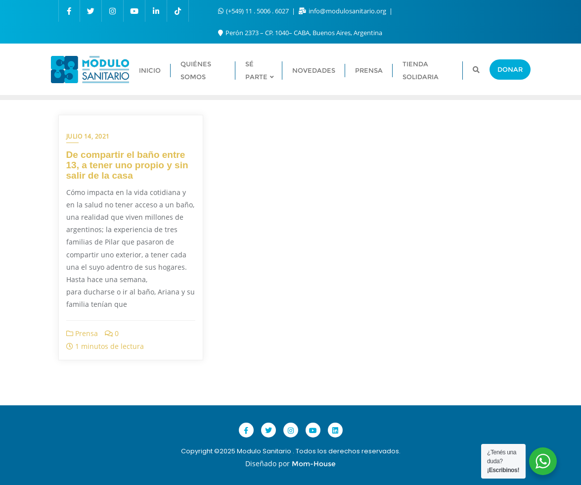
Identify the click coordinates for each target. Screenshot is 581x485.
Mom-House (314, 463)
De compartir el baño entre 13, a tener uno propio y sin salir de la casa (127, 165)
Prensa (82, 333)
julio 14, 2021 (88, 136)
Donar (510, 69)
